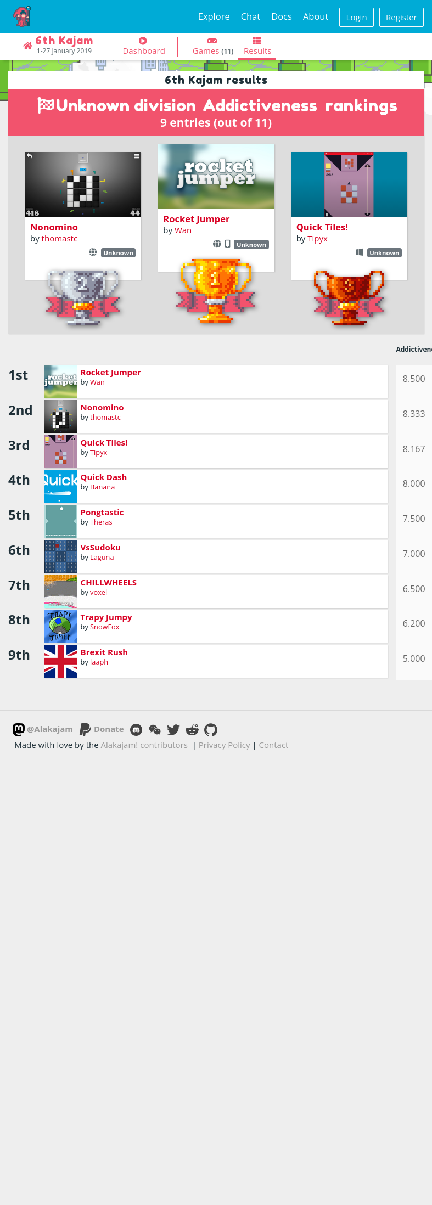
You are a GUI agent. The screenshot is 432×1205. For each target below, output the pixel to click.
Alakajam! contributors (144, 744)
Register (401, 17)
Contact (274, 744)
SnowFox (104, 627)
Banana (102, 487)
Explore (214, 16)
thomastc (59, 238)
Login (356, 17)
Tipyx (317, 238)
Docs (281, 16)
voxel (98, 592)
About (315, 16)
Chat (251, 16)
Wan (183, 229)
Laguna (102, 557)
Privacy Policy (224, 744)
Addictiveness (260, 105)
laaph (99, 662)
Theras (101, 522)
